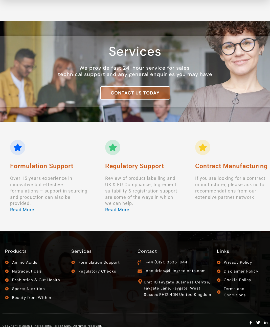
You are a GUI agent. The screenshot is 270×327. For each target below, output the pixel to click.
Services (81, 251)
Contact (147, 251)
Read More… (24, 209)
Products (16, 251)
